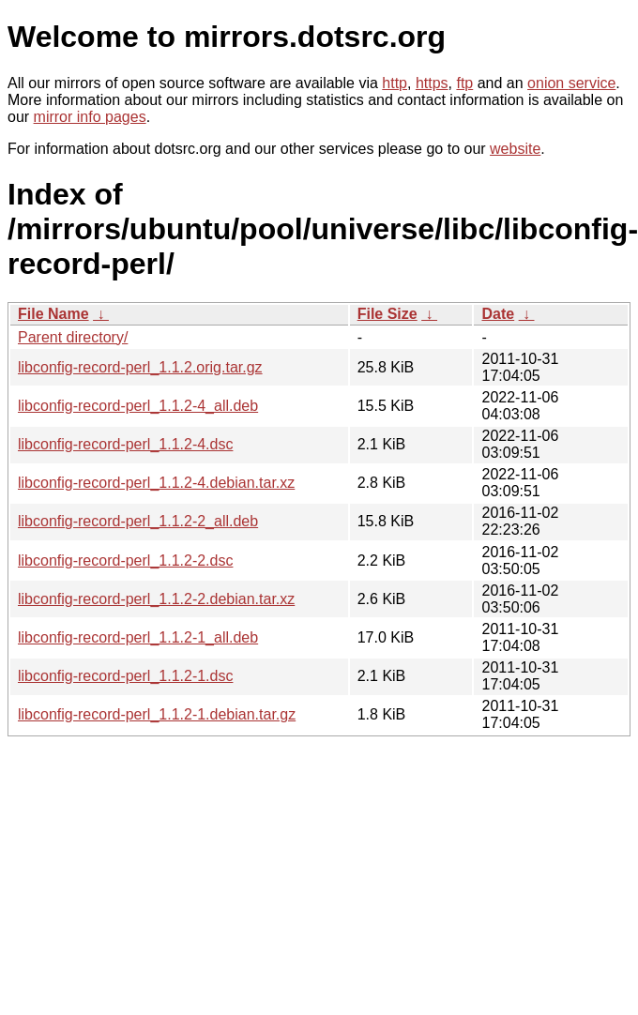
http (394, 83)
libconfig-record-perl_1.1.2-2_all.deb (138, 521)
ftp (464, 83)
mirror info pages (90, 117)
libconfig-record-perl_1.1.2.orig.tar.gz (140, 367)
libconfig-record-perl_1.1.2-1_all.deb (138, 637)
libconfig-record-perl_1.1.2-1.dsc (125, 676)
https (432, 83)
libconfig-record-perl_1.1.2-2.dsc (125, 560)
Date (497, 314)
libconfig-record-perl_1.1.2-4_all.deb (138, 406)
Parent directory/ (73, 337)
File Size (387, 314)
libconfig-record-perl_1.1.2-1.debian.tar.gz (157, 714)
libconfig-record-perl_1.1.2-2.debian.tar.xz (156, 599)
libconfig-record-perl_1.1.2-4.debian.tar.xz (156, 483)
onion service (571, 83)
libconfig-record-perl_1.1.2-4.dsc (125, 444)
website (515, 149)
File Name (53, 314)
